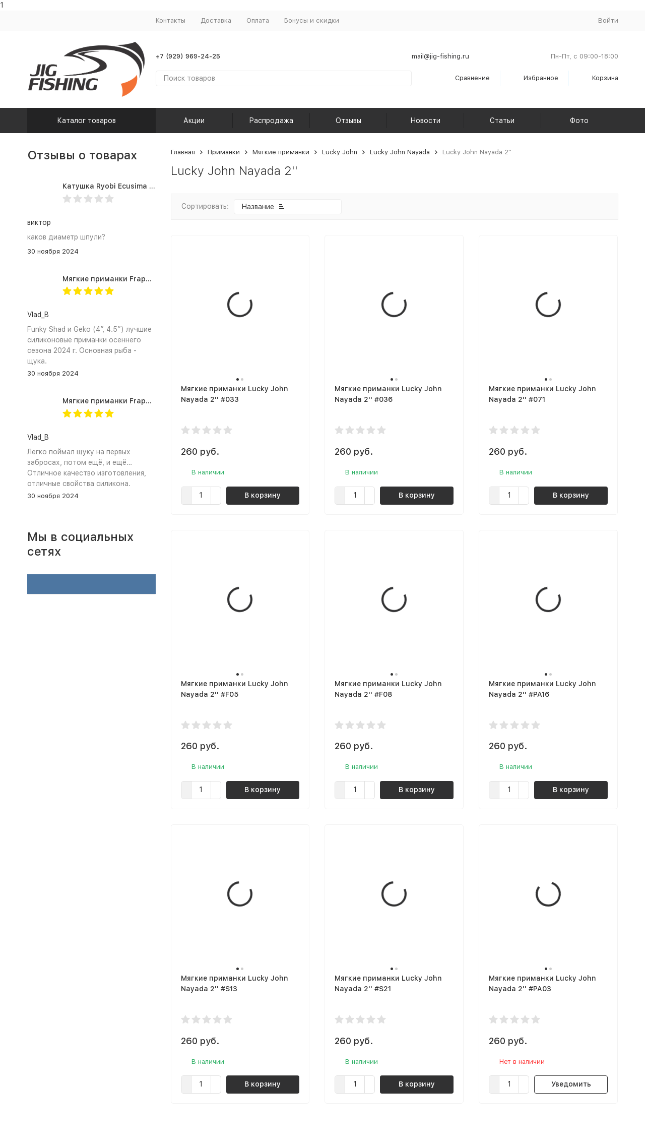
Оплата (257, 20)
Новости (425, 120)
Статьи (502, 120)
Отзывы (348, 120)
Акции (194, 120)
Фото (579, 120)
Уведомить (571, 1084)
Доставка (216, 20)
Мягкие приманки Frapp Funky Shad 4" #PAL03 (147, 279)
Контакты (170, 20)
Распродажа (271, 120)
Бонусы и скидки (311, 20)
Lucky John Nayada (400, 152)
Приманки (224, 152)
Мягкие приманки (280, 152)
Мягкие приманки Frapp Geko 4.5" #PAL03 (139, 401)
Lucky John (339, 152)
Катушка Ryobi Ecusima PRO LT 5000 (128, 186)
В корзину (262, 495)
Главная (183, 152)
